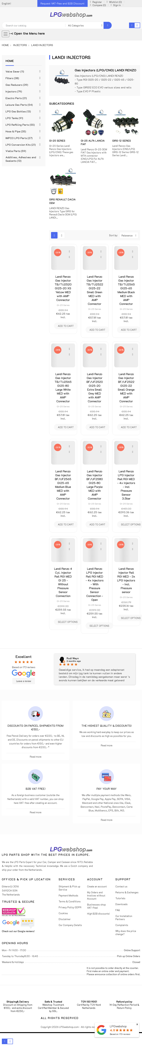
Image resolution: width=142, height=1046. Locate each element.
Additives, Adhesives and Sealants (21, 159)
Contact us (121, 886)
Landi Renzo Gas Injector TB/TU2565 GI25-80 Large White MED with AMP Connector (63, 387)
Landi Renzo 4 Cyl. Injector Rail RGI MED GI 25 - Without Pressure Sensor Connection (63, 582)
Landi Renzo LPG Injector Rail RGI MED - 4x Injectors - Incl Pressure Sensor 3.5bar (126, 484)
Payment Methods (68, 895)
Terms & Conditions (70, 901)
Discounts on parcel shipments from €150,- (35, 727)
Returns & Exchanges (126, 892)
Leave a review (23, 681)
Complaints (121, 925)
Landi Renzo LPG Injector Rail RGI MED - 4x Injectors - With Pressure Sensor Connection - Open (95, 584)
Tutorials (120, 898)
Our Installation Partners (123, 917)
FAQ (117, 910)
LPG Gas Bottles (18, 111)
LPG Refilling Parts (20, 124)
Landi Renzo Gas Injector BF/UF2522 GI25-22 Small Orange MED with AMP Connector (126, 387)
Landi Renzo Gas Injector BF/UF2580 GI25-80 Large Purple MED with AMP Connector (95, 484)
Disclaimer (65, 919)
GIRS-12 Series (121, 140)
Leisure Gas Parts (19, 104)
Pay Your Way (107, 789)
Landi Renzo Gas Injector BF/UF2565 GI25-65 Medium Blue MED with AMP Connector (63, 484)
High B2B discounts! (98, 913)
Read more (35, 756)
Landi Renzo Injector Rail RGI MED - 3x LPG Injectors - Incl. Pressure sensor (126, 580)
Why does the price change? (125, 932)
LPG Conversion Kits (21, 144)
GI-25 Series (57, 140)
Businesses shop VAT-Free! (96, 906)
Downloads (121, 904)
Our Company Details (70, 925)
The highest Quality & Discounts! (106, 725)
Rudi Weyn (73, 658)
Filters (12, 78)
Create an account (97, 886)
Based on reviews (120, 1034)
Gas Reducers (17, 85)
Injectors (14, 91)
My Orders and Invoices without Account (96, 895)
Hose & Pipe (16, 131)
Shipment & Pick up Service (69, 888)
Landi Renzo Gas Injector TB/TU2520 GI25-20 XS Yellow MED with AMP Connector (63, 288)
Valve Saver (15, 71)
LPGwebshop (118, 1026)
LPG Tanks (14, 118)
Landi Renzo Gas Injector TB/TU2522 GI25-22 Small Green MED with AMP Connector (94, 290)
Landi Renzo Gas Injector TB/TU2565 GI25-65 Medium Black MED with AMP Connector (126, 290)
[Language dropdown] (6, 3)
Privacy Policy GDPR (70, 907)
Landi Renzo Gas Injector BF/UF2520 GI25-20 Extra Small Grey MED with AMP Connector (95, 387)
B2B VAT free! (35, 789)
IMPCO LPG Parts (19, 138)
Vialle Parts (16, 151)
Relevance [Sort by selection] (129, 235)
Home (10, 61)
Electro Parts (16, 98)
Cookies (63, 913)
